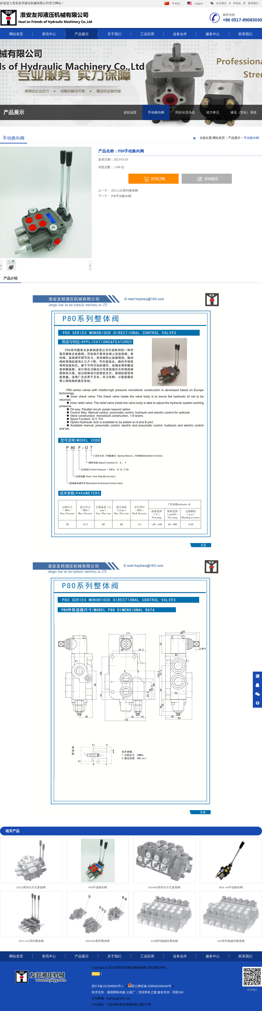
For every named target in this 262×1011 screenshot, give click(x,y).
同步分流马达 (185, 112)
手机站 (235, 3)
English (194, 3)
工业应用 (147, 34)
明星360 (178, 992)
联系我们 (251, 3)
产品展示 (82, 34)
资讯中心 (49, 34)
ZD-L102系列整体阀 (124, 190)
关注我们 (218, 3)
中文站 (171, 3)
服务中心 (213, 34)
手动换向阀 (156, 112)
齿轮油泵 (130, 112)
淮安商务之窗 (147, 992)
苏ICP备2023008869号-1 (107, 986)
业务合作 (180, 34)
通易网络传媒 (116, 992)
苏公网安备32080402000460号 (151, 986)
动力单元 (212, 112)
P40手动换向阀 (121, 196)
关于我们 (114, 34)
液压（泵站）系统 (243, 112)
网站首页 (219, 138)
